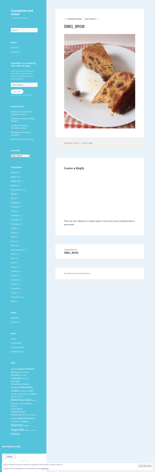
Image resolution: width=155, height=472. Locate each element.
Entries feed (16, 343)
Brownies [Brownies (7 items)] (15, 375)
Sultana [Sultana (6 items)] (25, 421)
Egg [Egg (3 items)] (25, 404)
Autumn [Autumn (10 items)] (29, 368)
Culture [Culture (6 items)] (33, 393)
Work (13, 301)
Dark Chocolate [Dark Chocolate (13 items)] (21, 400)
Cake (13, 211)
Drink (13, 232)
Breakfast (15, 202)
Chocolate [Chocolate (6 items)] (15, 381)
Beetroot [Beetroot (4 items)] (21, 372)
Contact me (15, 52)
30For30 (14, 172)
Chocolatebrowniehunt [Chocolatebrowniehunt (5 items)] (20, 384)
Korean (14, 254)
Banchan (14, 185)
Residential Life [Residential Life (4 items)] (16, 422)
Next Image (90, 19)
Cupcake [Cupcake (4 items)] (13, 397)
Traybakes (15, 288)
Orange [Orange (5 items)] (14, 418)
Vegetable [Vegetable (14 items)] (17, 430)
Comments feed (17, 347)
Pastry (13, 262)
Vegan (13, 293)
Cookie (13, 228)
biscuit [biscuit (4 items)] (27, 372)
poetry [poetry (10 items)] (21, 418)
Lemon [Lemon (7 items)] (14, 414)
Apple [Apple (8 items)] (21, 368)
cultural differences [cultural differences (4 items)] (23, 394)
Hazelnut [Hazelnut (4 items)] (14, 406)
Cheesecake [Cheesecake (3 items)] (25, 378)
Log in (13, 339)
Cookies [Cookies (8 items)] (15, 390)
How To (14, 245)
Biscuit (13, 194)
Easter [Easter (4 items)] (21, 404)
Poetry (13, 267)
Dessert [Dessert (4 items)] (34, 400)
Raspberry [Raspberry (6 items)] (30, 418)
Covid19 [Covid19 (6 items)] (30, 390)
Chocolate (15, 220)
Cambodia (15, 215)
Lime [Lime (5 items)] (20, 415)
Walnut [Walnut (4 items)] (27, 430)
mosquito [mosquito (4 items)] (33, 415)
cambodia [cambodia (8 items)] (16, 378)
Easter (13, 237)
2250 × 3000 (88, 143)
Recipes (14, 275)
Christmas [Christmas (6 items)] (15, 387)
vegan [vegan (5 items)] (26, 425)
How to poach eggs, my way (22, 139)
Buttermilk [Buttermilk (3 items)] (23, 375)
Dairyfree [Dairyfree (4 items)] (20, 397)
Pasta (13, 258)
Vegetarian (15, 297)
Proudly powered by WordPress (77, 273)
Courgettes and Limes (22, 12)
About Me (15, 47)
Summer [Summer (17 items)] (17, 425)
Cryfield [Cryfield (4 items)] (13, 394)
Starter (14, 284)
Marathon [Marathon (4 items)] (26, 415)
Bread (13, 198)
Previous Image (74, 19)
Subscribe (17, 92)
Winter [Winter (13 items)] (15, 434)
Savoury (14, 280)
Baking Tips (15, 181)
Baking (13, 177)
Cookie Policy (45, 468)
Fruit (13, 241)
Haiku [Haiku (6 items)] (29, 403)
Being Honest (16, 190)
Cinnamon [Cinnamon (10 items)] (26, 387)
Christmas (15, 224)
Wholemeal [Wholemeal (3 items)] (33, 430)
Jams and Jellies (17, 250)
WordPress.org (17, 351)
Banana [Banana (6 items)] (14, 372)
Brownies (15, 207)
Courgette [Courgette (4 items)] (22, 391)
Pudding (14, 271)
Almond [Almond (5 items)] (14, 369)
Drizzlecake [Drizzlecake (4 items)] (15, 404)
